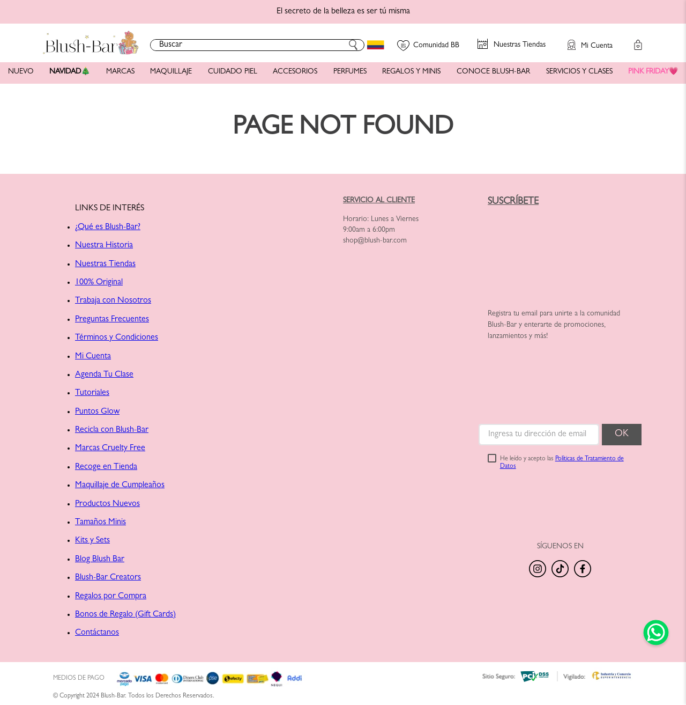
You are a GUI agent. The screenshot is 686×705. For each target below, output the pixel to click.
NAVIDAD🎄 (69, 72)
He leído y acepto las (562, 463)
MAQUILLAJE (171, 72)
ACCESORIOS (295, 72)
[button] (585, 40)
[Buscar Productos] (353, 45)
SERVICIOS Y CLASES (579, 72)
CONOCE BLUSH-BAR (493, 72)
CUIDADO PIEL (232, 72)
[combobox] (257, 45)
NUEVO (21, 72)
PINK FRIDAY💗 (653, 72)
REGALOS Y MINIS (411, 72)
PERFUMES (350, 72)
